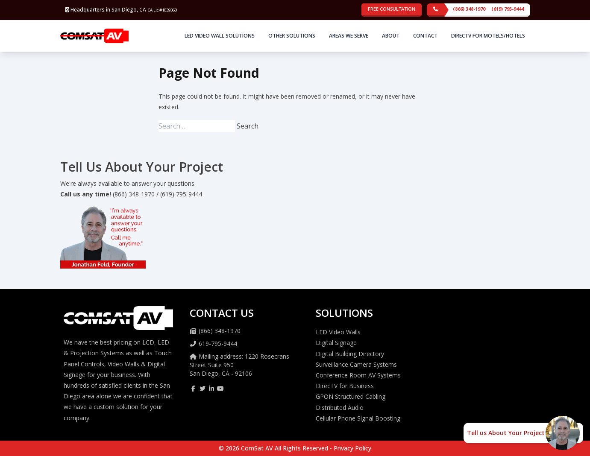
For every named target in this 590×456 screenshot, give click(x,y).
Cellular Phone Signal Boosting (358, 418)
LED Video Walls (338, 332)
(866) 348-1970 (469, 9)
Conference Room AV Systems (358, 375)
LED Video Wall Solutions (220, 35)
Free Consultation (391, 9)
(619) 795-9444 (507, 9)
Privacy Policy (352, 448)
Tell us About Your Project (506, 433)
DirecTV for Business (345, 386)
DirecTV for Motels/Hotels (488, 35)
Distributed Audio (340, 407)
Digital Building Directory (350, 354)
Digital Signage (336, 343)
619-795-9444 (218, 343)
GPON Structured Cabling (350, 396)
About (390, 35)
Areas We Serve (348, 35)
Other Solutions (291, 35)
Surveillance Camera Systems (356, 364)
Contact (425, 35)
